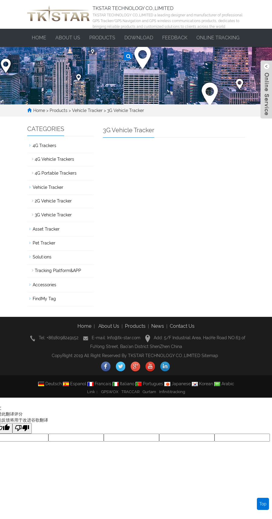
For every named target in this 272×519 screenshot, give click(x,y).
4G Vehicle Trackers (54, 159)
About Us (108, 326)
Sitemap (210, 355)
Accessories (44, 284)
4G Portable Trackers (56, 173)
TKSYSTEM (44, 56)
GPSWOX (109, 391)
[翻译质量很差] (22, 428)
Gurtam (149, 391)
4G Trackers (44, 145)
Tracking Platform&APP (58, 270)
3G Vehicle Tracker (125, 110)
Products (102, 38)
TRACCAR (130, 391)
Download (138, 38)
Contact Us (182, 326)
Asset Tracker (46, 229)
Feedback (174, 38)
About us (67, 38)
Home (39, 38)
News (157, 326)
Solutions (42, 257)
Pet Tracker (44, 243)
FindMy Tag (44, 298)
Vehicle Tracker (87, 110)
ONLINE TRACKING (217, 38)
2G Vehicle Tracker (53, 201)
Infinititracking (172, 391)
